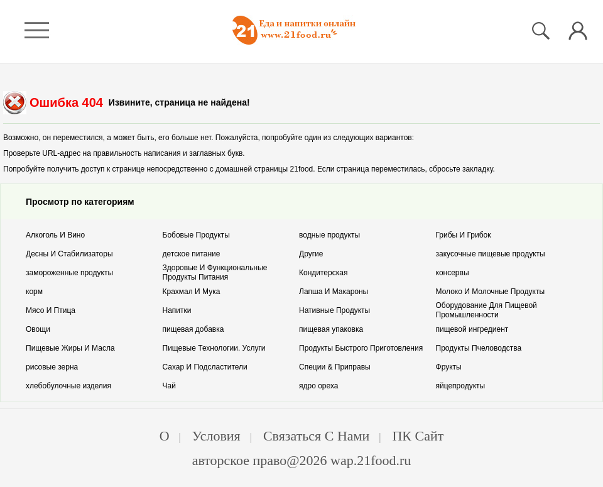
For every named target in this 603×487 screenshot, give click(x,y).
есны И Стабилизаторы (69, 253)
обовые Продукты (196, 235)
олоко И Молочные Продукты (490, 291)
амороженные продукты (69, 272)
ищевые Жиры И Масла (70, 348)
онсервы (452, 272)
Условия (216, 436)
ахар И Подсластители (205, 367)
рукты (449, 367)
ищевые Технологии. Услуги (214, 348)
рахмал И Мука (191, 291)
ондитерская (323, 272)
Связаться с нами (316, 436)
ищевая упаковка (331, 329)
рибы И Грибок (463, 235)
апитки (177, 310)
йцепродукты (461, 385)
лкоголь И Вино (55, 235)
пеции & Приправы (335, 367)
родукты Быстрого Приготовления (361, 348)
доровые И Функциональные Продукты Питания (215, 272)
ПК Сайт (417, 436)
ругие (311, 253)
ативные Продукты (334, 310)
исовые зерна (52, 367)
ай (169, 385)
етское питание (191, 253)
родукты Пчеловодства (479, 348)
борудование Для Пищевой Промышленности (486, 310)
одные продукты (329, 235)
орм (34, 291)
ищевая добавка (193, 329)
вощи (38, 329)
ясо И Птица (50, 310)
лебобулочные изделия (68, 385)
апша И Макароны (333, 291)
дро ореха (318, 385)
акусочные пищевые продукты (490, 253)
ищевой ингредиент (472, 329)
